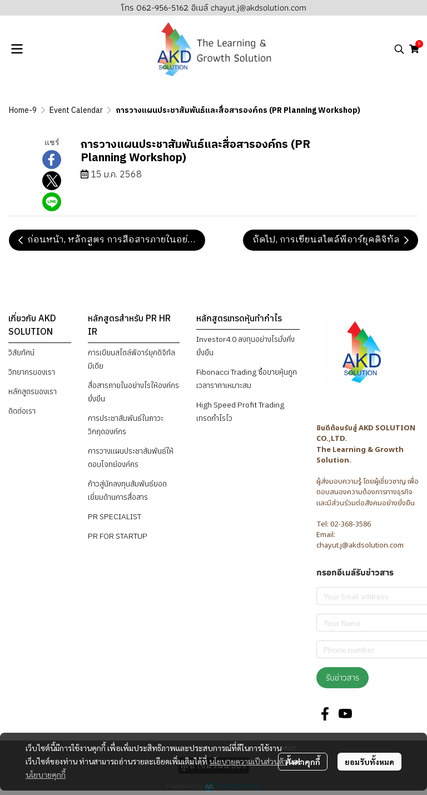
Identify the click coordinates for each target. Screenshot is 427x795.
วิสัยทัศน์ (21, 352)
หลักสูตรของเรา (32, 391)
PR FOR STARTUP (117, 536)
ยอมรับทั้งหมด (369, 762)
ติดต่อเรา (22, 411)
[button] (399, 49)
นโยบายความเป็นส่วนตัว (248, 761)
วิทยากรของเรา (31, 372)
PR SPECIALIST (114, 516)
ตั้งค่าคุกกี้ (302, 762)
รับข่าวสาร (342, 677)
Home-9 (23, 110)
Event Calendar (76, 110)
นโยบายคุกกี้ (46, 774)
